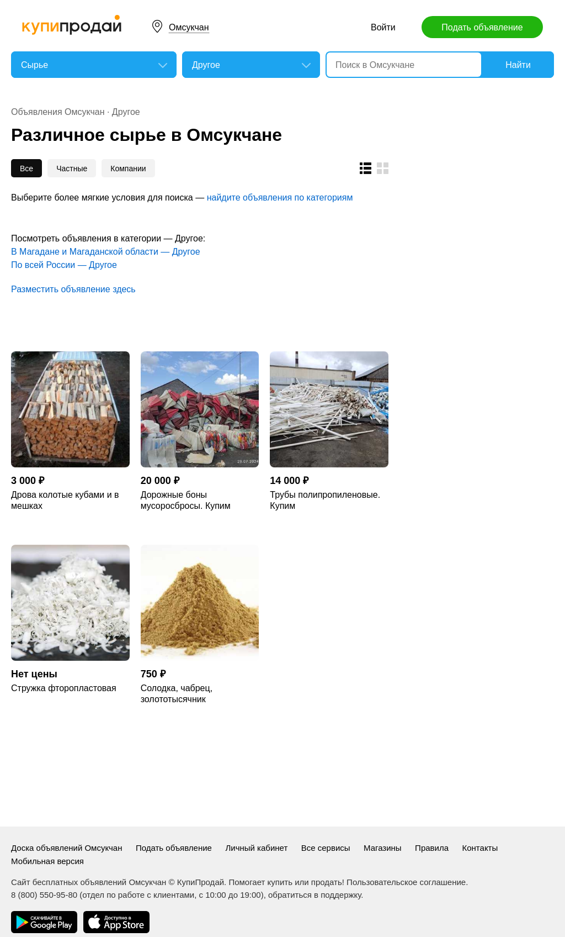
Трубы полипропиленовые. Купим (325, 500)
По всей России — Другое (64, 265)
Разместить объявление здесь (73, 289)
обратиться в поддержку (314, 894)
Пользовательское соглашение (406, 882)
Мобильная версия (47, 861)
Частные (71, 168)
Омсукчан (189, 27)
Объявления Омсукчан (58, 112)
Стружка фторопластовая (63, 688)
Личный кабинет (256, 847)
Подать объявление (482, 27)
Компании (128, 168)
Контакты (480, 847)
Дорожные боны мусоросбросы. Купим (186, 500)
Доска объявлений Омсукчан (66, 847)
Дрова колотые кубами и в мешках (65, 500)
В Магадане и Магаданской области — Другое (105, 251)
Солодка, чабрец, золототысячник (176, 693)
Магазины (383, 847)
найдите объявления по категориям (280, 197)
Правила (432, 847)
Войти (383, 27)
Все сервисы (325, 847)
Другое (126, 112)
